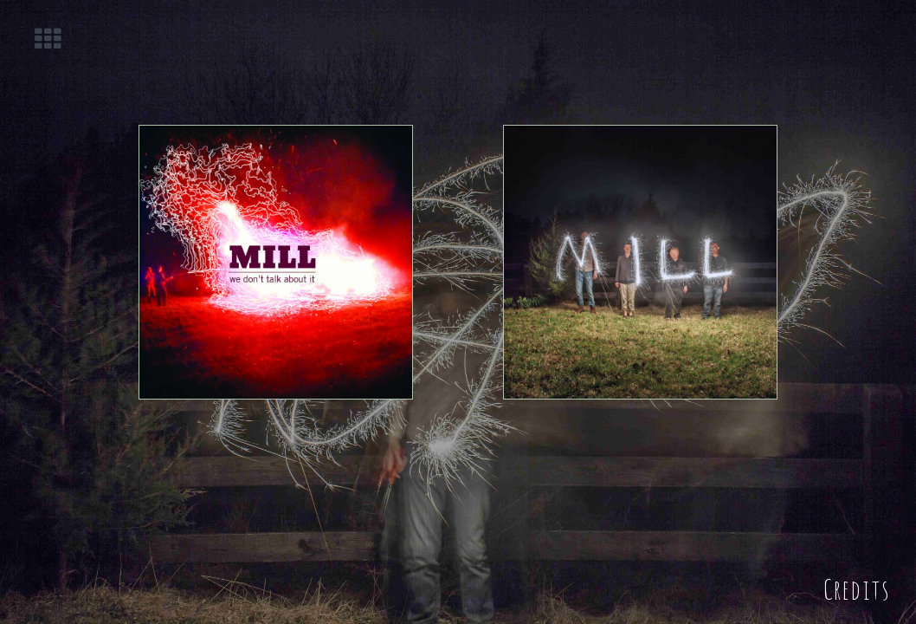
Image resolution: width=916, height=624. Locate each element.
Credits (856, 587)
